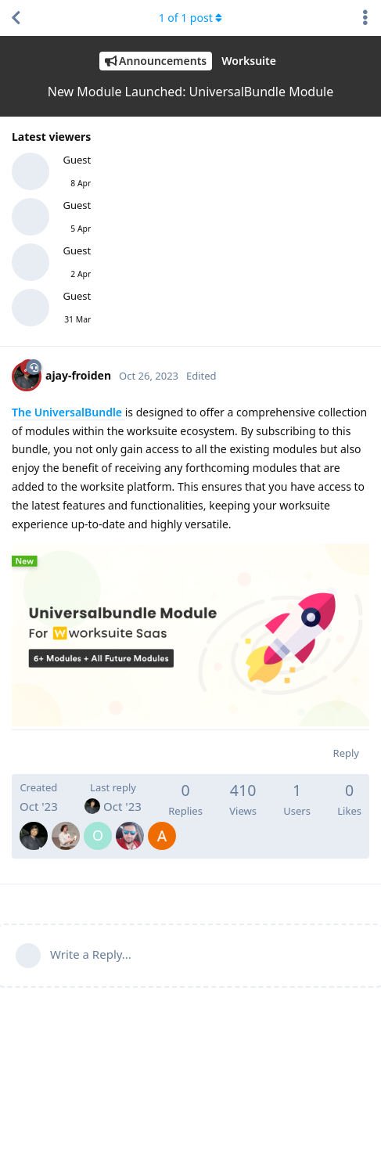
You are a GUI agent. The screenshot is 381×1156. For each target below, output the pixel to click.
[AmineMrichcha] (162, 825)
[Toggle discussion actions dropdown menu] (365, 18)
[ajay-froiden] (34, 825)
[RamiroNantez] (66, 825)
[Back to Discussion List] (15, 18)
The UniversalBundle (68, 412)
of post (191, 17)
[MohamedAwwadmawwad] (130, 825)
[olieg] (98, 825)
